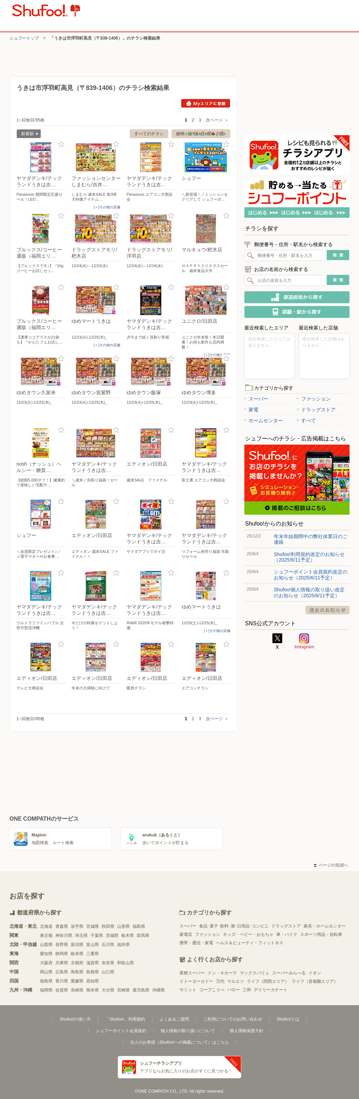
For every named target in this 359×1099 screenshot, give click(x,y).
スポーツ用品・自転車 (321, 934)
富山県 (92, 944)
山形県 (123, 926)
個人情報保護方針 (246, 1030)
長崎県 (77, 990)
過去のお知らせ (327, 610)
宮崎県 (123, 990)
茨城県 (112, 935)
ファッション (314, 399)
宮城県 (92, 926)
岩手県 (77, 926)
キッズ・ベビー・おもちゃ (248, 934)
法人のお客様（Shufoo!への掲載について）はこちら (179, 1042)
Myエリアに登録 (205, 103)
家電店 (186, 934)
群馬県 (143, 935)
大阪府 (46, 962)
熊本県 (92, 990)
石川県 (108, 944)
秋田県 (108, 926)
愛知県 (46, 953)
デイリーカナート (270, 989)
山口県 (108, 971)
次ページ (217, 120)
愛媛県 (77, 981)
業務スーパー (192, 973)
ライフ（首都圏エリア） (315, 981)
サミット (188, 989)
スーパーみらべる (289, 973)
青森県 (61, 926)
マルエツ (235, 981)
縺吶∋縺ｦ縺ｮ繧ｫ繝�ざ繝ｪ (201, 133)
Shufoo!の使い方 (75, 1019)
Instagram (304, 641)
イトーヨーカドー (196, 981)
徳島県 (46, 981)
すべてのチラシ (149, 133)
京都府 (77, 962)
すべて (306, 420)
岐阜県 (77, 953)
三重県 (92, 953)
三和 (247, 989)
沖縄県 (158, 990)
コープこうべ (211, 989)
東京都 (46, 935)
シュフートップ (24, 38)
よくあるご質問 (174, 1019)
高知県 (92, 981)
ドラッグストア (316, 409)
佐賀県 (61, 990)
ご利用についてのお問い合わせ (232, 1019)
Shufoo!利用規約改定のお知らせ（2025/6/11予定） (309, 557)
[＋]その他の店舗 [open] (107, 207)
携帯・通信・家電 (196, 942)
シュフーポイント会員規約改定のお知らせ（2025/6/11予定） (310, 574)
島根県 (92, 971)
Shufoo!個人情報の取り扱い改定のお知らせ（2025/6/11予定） (309, 592)
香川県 (61, 981)
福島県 (139, 926)
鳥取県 (77, 971)
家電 (251, 409)
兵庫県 (61, 962)
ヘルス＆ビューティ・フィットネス (249, 942)
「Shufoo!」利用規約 (125, 1019)
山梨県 (46, 944)
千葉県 (96, 935)
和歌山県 (125, 962)
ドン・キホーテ (222, 973)
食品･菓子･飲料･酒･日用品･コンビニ (234, 926)
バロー (233, 989)
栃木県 (127, 935)
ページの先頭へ (331, 865)
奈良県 (108, 962)
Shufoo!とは (288, 1019)
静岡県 (61, 953)
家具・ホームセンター (325, 926)
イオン (315, 973)
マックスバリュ (254, 973)
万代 (220, 981)
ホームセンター (263, 420)
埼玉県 (81, 935)
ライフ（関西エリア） (268, 981)
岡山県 (46, 971)
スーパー (256, 399)
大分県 (108, 990)
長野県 (61, 944)
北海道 (46, 926)
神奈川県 (63, 935)
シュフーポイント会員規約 (121, 1030)
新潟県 (77, 944)
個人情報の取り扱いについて (188, 1030)
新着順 (27, 134)
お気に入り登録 (61, 144)
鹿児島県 (141, 990)
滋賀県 (92, 962)
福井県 (123, 944)
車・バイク (286, 934)
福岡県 (46, 990)
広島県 (61, 971)
